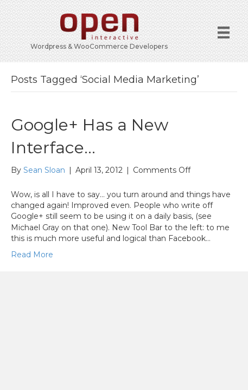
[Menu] (223, 32)
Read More (32, 254)
